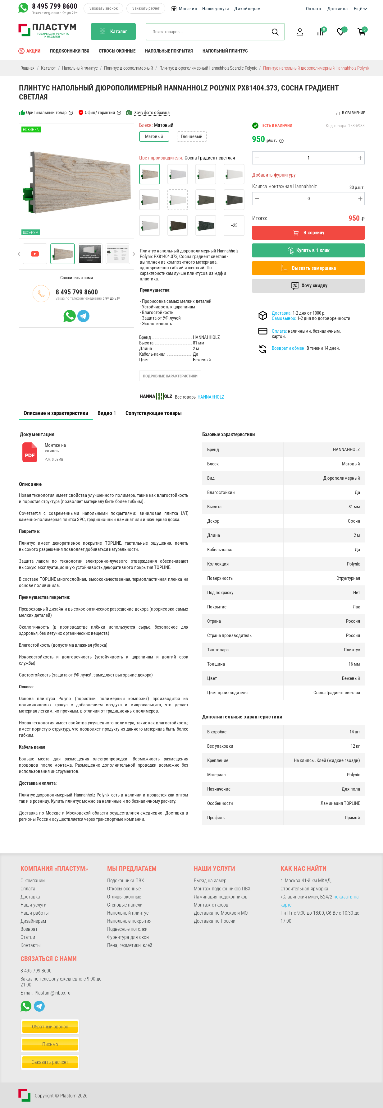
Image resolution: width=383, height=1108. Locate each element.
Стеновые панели (125, 905)
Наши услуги (215, 9)
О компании (33, 881)
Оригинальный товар (46, 112)
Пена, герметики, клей (129, 945)
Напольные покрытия (169, 51)
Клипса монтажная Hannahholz (284, 186)
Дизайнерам (247, 9)
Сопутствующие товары (153, 413)
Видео (107, 413)
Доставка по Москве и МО (221, 913)
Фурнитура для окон (128, 937)
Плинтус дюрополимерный (128, 68)
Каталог (48, 68)
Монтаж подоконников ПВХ (222, 889)
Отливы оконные (124, 897)
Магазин (188, 9)
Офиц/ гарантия (100, 112)
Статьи (28, 937)
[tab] (56, 413)
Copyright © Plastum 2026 (61, 1096)
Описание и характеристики (56, 413)
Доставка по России (214, 921)
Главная (28, 68)
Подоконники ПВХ (69, 51)
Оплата (313, 9)
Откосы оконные (117, 51)
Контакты (30, 945)
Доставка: (282, 313)
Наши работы (34, 913)
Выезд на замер (210, 881)
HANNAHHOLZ (211, 397)
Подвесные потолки (127, 929)
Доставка (337, 9)
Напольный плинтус (225, 51)
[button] (300, 32)
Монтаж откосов (211, 905)
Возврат (29, 929)
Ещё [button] (358, 9)
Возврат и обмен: (289, 348)
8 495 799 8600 (54, 6)
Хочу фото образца (152, 112)
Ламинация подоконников (221, 897)
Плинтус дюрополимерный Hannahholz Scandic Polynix (208, 68)
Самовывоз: (284, 318)
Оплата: (279, 331)
